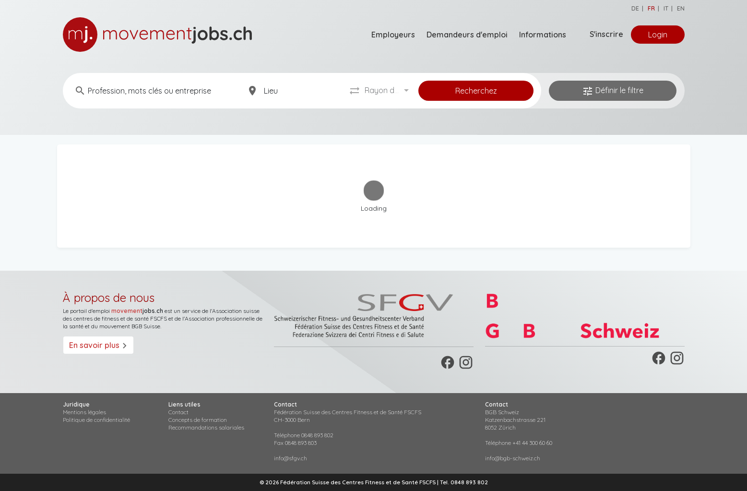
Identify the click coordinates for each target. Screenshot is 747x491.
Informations (542, 34)
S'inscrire (606, 34)
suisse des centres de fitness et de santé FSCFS (161, 314)
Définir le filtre (612, 91)
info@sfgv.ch (290, 458)
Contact (178, 412)
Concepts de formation (197, 419)
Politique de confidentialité (96, 419)
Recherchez (476, 91)
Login (657, 34)
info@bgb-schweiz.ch (512, 458)
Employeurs (393, 34)
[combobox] (388, 90)
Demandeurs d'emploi (467, 34)
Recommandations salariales (206, 427)
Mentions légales (84, 412)
